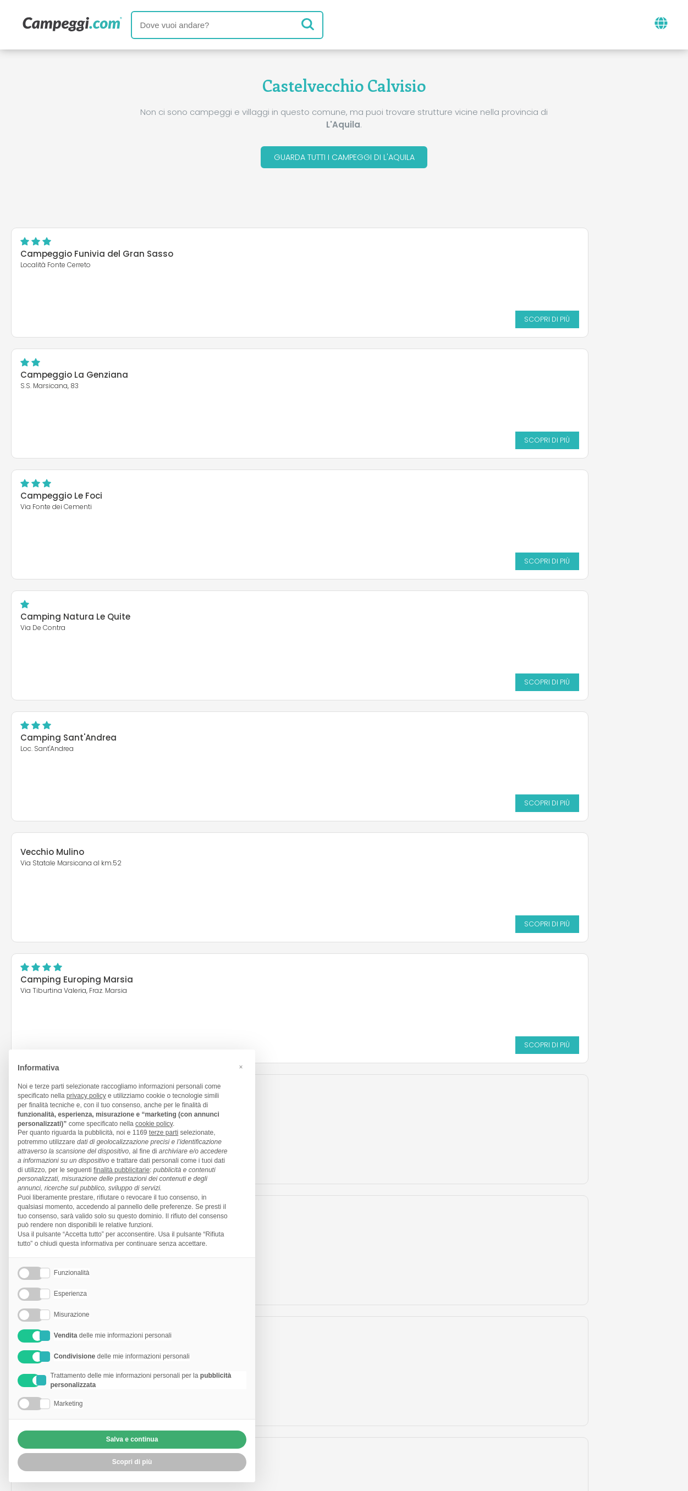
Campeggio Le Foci (61, 378)
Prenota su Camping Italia (439, 1400)
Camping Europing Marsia (76, 620)
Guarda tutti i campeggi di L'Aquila (344, 158)
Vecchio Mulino (396, 492)
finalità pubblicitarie (121, 1170)
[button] (241, 1067)
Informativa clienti (384, 1419)
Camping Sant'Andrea (68, 499)
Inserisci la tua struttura (305, 1400)
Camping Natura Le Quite (420, 378)
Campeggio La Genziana (418, 257)
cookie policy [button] (154, 1124)
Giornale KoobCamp (364, 1354)
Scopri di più (290, 322)
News (287, 1354)
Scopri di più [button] (132, 1462)
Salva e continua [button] (132, 1439)
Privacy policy (293, 1419)
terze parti (163, 1132)
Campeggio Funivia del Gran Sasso (96, 257)
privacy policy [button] (86, 1096)
